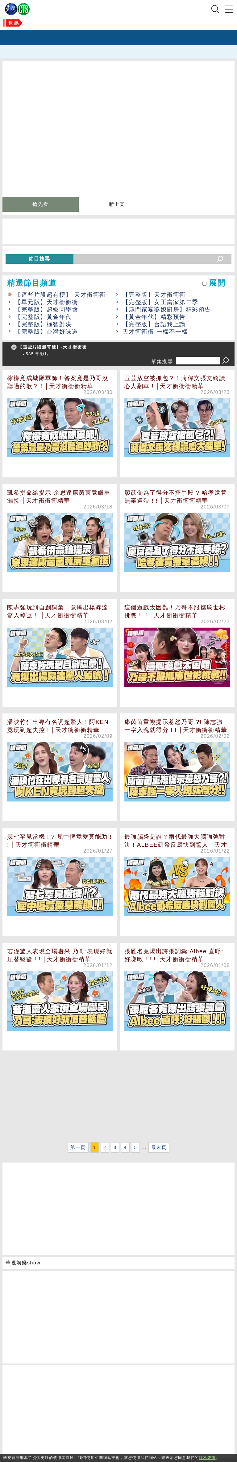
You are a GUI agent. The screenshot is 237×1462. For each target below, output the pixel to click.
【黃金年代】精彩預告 (154, 317)
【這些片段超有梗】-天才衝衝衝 (60, 294)
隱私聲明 (207, 1458)
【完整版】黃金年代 (43, 317)
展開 (217, 283)
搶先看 (40, 204)
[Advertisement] (118, 1097)
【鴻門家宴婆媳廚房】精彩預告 (167, 309)
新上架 (117, 204)
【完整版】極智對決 (43, 324)
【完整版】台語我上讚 (154, 324)
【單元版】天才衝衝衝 (46, 302)
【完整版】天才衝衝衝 (154, 294)
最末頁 (159, 1147)
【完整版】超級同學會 (46, 309)
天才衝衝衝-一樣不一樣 (155, 331)
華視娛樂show (23, 1262)
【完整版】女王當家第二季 (160, 302)
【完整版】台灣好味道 (46, 331)
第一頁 (78, 1147)
